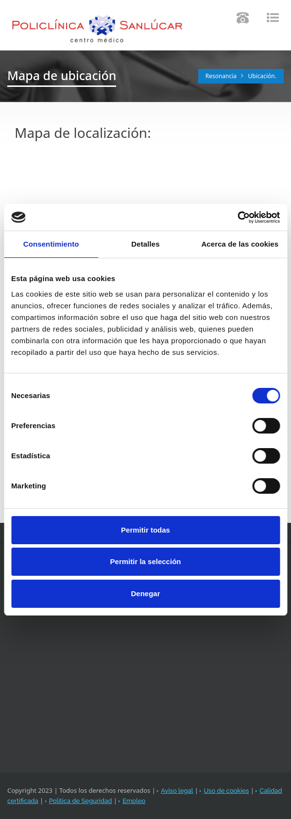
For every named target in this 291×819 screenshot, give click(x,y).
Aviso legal (177, 790)
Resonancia (221, 76)
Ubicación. (262, 76)
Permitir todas (145, 530)
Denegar (145, 593)
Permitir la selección (145, 561)
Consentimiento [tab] (51, 244)
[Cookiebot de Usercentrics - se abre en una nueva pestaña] (237, 217)
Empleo (133, 800)
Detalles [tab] (145, 244)
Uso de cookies (226, 790)
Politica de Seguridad (80, 800)
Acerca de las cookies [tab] (239, 244)
